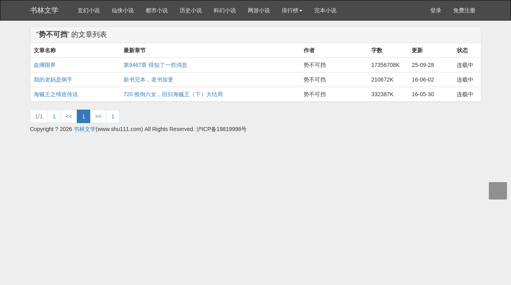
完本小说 (325, 10)
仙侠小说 (123, 10)
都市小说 (157, 10)
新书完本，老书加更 (148, 79)
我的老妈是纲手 (53, 79)
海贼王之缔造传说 (56, 94)
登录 (435, 10)
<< (69, 116)
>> (98, 116)
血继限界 (45, 65)
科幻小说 (225, 10)
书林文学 (44, 10)
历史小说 (191, 10)
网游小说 (259, 10)
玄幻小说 (89, 10)
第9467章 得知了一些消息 (155, 65)
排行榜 (292, 10)
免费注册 (464, 10)
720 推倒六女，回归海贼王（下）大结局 (173, 94)
